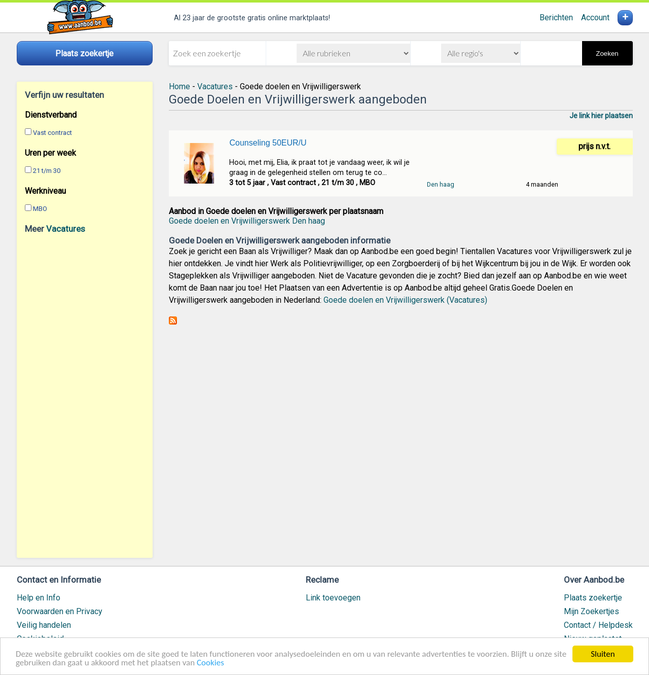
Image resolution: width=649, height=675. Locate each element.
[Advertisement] (85, 395)
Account (595, 17)
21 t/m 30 (46, 170)
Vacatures (65, 229)
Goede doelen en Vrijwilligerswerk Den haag (247, 221)
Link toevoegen (333, 597)
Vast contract (52, 132)
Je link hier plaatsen (601, 116)
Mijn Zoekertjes (591, 611)
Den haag (440, 184)
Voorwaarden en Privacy (59, 611)
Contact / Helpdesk (598, 625)
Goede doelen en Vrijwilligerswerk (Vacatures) (405, 300)
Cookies (210, 663)
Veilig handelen (44, 625)
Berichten (556, 17)
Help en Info (38, 597)
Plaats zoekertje (593, 597)
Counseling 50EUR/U (267, 142)
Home (179, 86)
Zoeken (607, 53)
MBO (40, 208)
